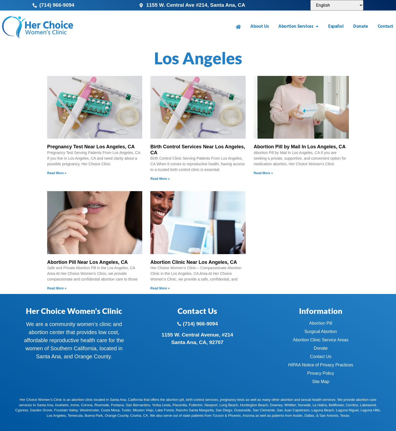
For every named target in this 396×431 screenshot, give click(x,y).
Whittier (290, 405)
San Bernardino (138, 405)
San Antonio (328, 416)
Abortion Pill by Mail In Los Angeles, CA (300, 146)
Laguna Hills (370, 410)
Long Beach (229, 405)
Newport (210, 405)
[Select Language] (336, 5)
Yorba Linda (161, 405)
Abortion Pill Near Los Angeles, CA (87, 262)
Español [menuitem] (335, 26)
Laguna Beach (322, 410)
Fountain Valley (66, 410)
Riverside (102, 405)
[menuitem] (238, 27)
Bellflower (336, 405)
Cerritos (352, 405)
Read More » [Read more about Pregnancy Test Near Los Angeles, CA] (56, 173)
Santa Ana (45, 405)
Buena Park (94, 416)
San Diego (224, 410)
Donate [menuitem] (360, 26)
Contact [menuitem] (385, 26)
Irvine (75, 405)
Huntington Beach (254, 405)
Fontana (117, 405)
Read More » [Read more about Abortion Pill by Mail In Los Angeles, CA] (263, 173)
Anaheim (61, 405)
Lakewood (368, 405)
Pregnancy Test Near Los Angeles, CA (91, 146)
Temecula (75, 416)
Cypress (21, 410)
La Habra (319, 405)
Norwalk (304, 405)
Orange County (116, 416)
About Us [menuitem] (259, 26)
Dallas (309, 416)
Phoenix (234, 416)
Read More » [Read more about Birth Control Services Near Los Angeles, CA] (159, 179)
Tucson (218, 416)
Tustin (126, 410)
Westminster (89, 410)
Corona (87, 405)
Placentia (179, 405)
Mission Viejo (143, 410)
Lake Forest (164, 410)
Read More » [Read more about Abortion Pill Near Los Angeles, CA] (56, 288)
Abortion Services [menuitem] (298, 26)
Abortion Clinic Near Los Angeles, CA (193, 262)
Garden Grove (41, 410)
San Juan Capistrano (293, 410)
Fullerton (196, 405)
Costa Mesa (110, 410)
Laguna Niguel (347, 410)
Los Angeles (56, 416)
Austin (298, 416)
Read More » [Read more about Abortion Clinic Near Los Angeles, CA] (159, 288)
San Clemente (264, 410)
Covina (135, 416)
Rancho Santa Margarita (195, 410)
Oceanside (242, 410)
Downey (276, 405)
